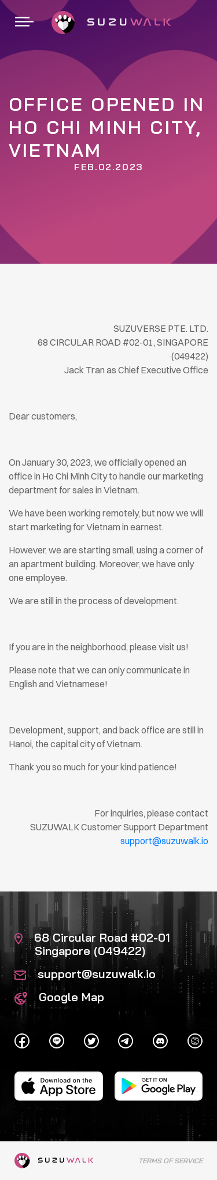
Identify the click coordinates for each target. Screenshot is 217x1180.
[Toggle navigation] (24, 22)
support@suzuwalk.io (85, 974)
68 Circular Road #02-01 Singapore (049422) (92, 944)
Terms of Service (170, 1160)
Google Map (59, 997)
